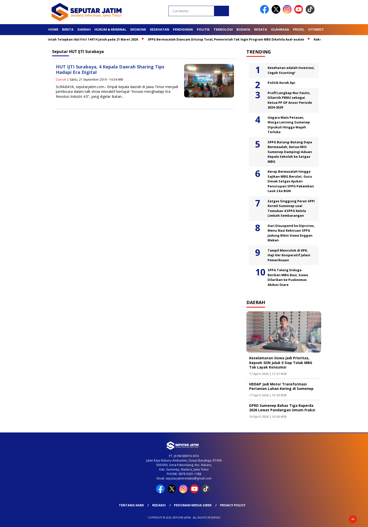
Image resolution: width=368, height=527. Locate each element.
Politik (203, 29)
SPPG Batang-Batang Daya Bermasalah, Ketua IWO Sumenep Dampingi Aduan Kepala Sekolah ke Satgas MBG (290, 152)
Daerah (84, 29)
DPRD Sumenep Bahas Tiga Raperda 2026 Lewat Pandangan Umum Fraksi (282, 407)
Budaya (243, 29)
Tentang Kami (131, 505)
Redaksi (159, 505)
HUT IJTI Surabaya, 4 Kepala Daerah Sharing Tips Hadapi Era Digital (110, 69)
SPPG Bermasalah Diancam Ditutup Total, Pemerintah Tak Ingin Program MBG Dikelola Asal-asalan (227, 39)
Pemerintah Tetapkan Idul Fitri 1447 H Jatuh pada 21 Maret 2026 (89, 39)
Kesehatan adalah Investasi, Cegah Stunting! (291, 70)
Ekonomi (138, 29)
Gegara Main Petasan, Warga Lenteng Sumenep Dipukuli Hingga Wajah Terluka (289, 124)
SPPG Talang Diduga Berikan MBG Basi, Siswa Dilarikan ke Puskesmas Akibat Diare (288, 277)
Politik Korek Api (281, 82)
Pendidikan (183, 29)
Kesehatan (159, 29)
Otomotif (317, 29)
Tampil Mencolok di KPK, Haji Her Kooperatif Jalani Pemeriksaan (289, 255)
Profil (298, 29)
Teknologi (223, 29)
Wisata (260, 29)
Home (53, 29)
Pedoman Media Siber (193, 505)
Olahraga (280, 29)
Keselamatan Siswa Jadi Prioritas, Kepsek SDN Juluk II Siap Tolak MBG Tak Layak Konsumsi (280, 362)
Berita (68, 29)
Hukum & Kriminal (110, 29)
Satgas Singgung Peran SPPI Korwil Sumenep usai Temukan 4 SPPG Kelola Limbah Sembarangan (291, 208)
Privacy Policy (232, 505)
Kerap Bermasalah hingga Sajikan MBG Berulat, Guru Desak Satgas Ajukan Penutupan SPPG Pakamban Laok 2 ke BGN (291, 181)
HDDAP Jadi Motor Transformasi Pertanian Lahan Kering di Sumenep (281, 386)
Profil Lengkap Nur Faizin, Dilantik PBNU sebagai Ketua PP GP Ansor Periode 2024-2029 (290, 100)
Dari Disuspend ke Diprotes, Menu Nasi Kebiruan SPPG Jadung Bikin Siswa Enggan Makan (291, 233)
